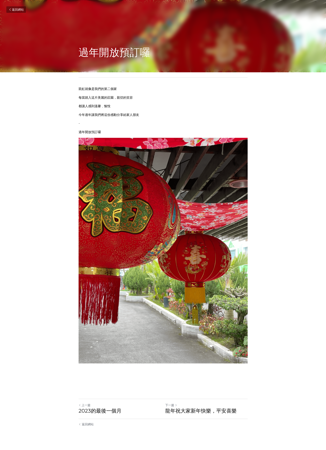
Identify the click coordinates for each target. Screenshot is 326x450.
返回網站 (16, 9)
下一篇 (171, 405)
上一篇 (84, 405)
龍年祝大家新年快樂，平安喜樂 (201, 411)
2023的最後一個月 (100, 411)
